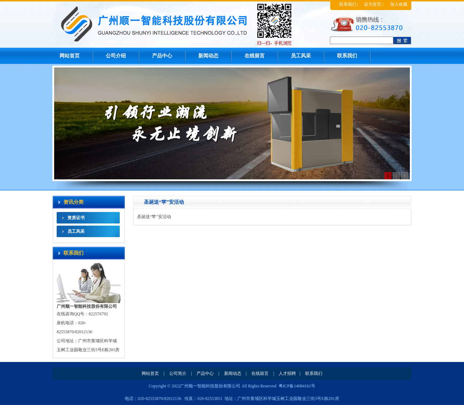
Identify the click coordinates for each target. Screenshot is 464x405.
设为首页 (372, 4)
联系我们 (347, 4)
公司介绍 (116, 55)
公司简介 (177, 373)
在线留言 (255, 55)
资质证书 (76, 217)
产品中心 (162, 55)
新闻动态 (208, 55)
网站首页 (70, 55)
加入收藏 (398, 4)
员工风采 (301, 55)
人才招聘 (287, 373)
